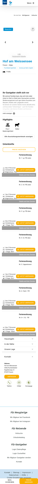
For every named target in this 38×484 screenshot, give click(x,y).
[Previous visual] (5, 42)
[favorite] (32, 28)
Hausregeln (19, 334)
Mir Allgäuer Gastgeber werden (19, 453)
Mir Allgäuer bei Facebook (19, 412)
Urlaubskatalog (19, 433)
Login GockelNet (19, 449)
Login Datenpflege (19, 444)
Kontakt (19, 352)
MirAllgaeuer (25, 15)
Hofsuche (34, 15)
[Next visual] (32, 42)
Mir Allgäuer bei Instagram (19, 417)
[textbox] (19, 103)
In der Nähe (19, 339)
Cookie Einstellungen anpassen (19, 473)
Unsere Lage (19, 344)
